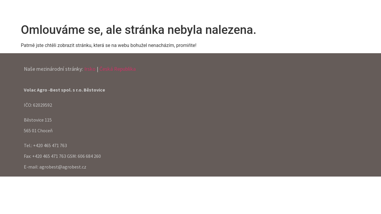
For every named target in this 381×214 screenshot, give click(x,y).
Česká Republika (117, 68)
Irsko (90, 68)
